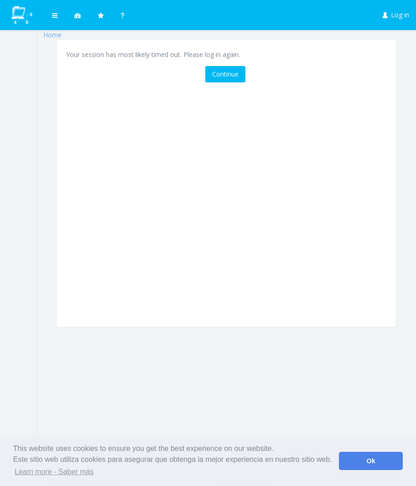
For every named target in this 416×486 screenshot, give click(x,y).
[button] (54, 15)
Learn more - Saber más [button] (54, 472)
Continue (225, 74)
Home (52, 35)
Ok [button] (371, 461)
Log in (396, 14)
